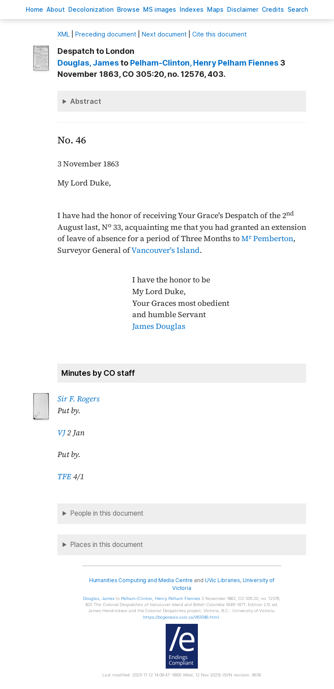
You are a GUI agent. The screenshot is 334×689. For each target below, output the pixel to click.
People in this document (107, 513)
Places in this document (106, 544)
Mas (215, 9)
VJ (61, 432)
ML (63, 34)
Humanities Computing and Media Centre (141, 580)
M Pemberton (267, 238)
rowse (128, 9)
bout (56, 9)
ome (34, 9)
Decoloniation (91, 9)
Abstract (85, 101)
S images (159, 9)
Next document (164, 34)
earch (297, 9)
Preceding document (105, 34)
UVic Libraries (222, 580)
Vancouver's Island (165, 250)
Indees (192, 9)
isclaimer (242, 9)
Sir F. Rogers (78, 399)
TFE (64, 476)
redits (273, 9)
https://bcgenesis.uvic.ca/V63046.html (181, 617)
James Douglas (158, 326)
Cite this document (219, 34)
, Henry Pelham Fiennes (204, 62)
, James (88, 62)
